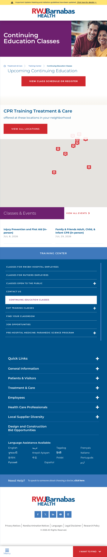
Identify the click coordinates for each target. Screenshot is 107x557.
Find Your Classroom (20, 316)
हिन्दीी (58, 452)
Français (86, 447)
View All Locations (25, 129)
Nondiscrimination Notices (36, 525)
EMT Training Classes (20, 308)
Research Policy (91, 525)
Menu (7, 551)
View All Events (76, 213)
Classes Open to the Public (24, 283)
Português (87, 457)
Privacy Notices (12, 525)
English (12, 447)
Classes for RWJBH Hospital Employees (32, 267)
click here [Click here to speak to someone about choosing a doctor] (79, 480)
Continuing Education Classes (29, 300)
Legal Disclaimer (73, 525)
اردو (83, 462)
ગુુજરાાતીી (12, 452)
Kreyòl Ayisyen (41, 452)
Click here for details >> (87, 2)
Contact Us (13, 291)
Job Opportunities (18, 324)
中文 (34, 457)
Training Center (35, 66)
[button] (90, 551)
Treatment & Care (15, 66)
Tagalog (61, 447)
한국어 (11, 457)
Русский (12, 462)
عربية (35, 447)
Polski (60, 457)
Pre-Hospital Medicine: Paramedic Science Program (40, 333)
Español (49, 462)
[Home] (53, 12)
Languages (57, 525)
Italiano (85, 452)
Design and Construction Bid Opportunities (27, 428)
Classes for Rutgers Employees (27, 275)
